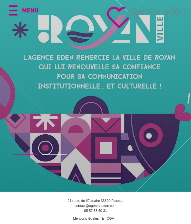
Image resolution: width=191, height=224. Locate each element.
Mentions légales (86, 218)
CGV (110, 218)
